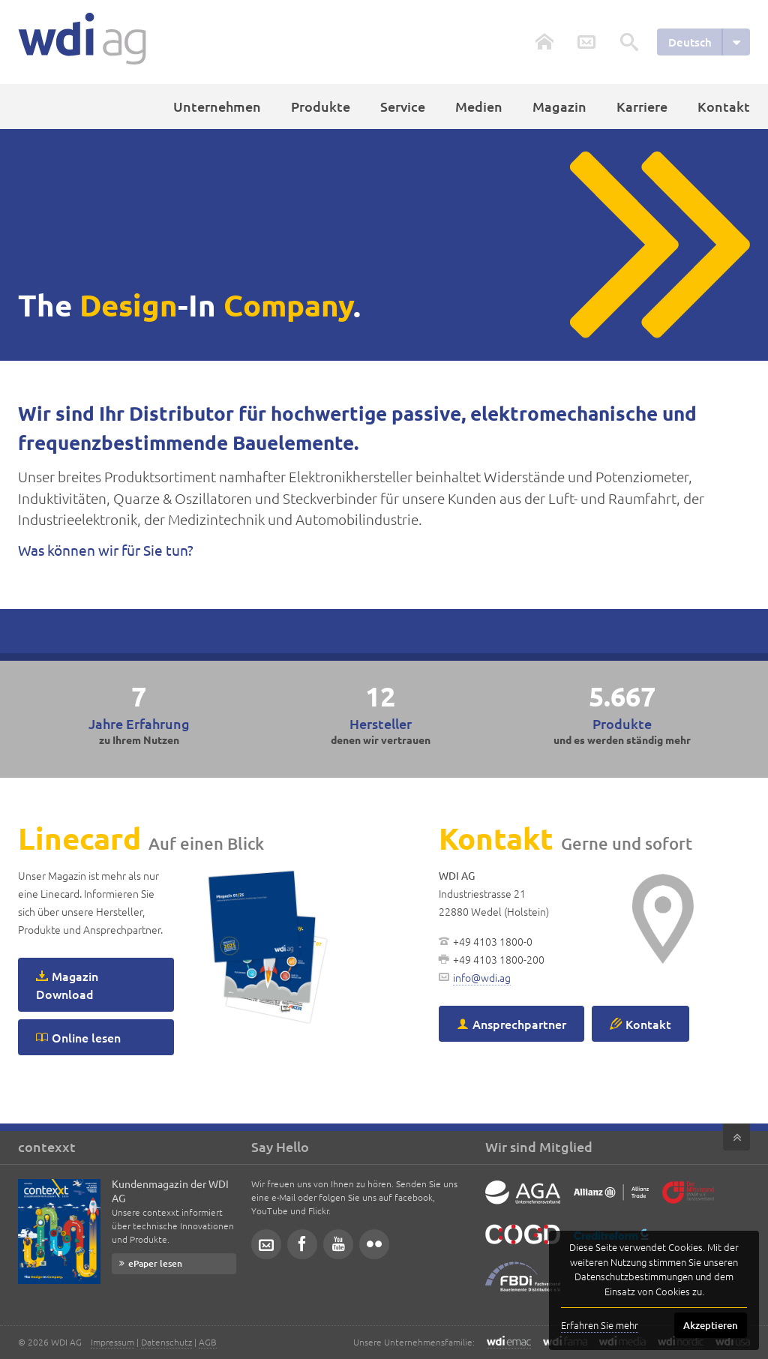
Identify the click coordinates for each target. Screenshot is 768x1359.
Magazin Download (67, 985)
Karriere (642, 106)
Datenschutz (166, 1342)
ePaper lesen (155, 1263)
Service (402, 106)
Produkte (320, 106)
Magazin (559, 106)
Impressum (112, 1342)
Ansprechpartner (519, 1024)
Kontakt (724, 106)
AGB (208, 1342)
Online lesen (86, 1037)
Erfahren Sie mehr (599, 1325)
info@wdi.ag (482, 977)
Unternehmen (217, 106)
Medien (478, 106)
